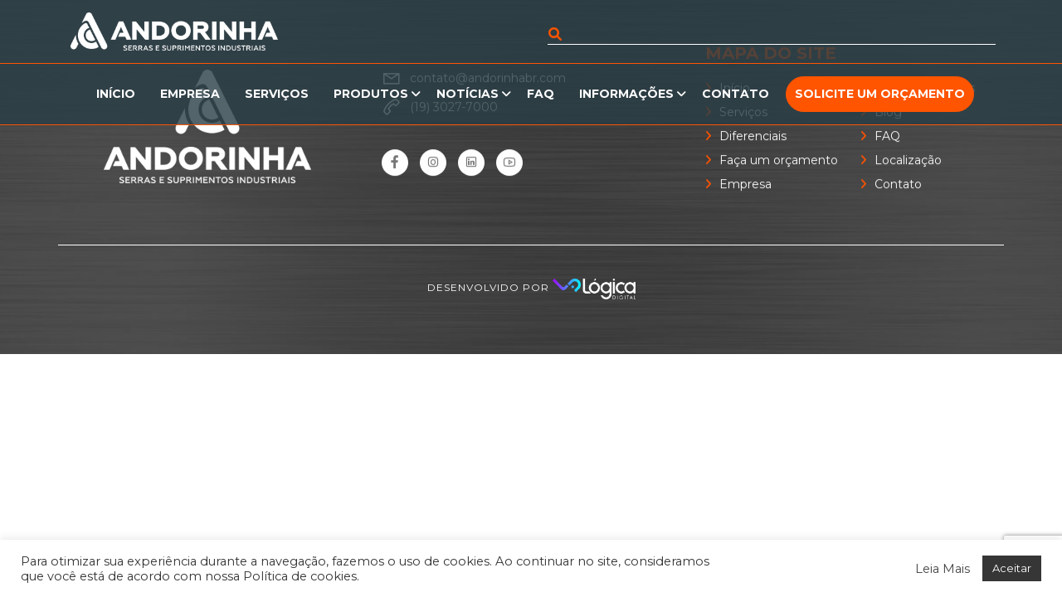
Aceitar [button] (1011, 568)
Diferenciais (753, 141)
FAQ (540, 93)
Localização (908, 165)
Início (115, 93)
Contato (735, 93)
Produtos (371, 93)
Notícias (467, 93)
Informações (626, 93)
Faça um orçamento (778, 165)
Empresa (190, 93)
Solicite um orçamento (880, 93)
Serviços (277, 93)
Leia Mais (942, 568)
